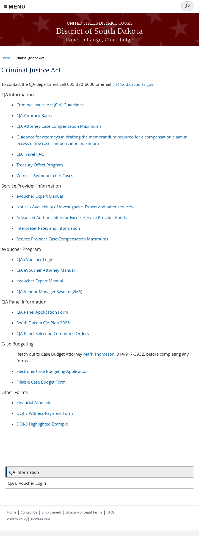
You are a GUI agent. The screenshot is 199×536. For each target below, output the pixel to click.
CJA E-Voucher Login (27, 483)
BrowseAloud (40, 519)
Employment (51, 512)
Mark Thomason (98, 354)
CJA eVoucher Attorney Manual (45, 270)
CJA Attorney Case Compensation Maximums (58, 126)
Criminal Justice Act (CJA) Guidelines (50, 104)
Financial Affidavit (33, 402)
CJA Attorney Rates (34, 115)
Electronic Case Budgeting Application (52, 371)
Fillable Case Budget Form (41, 382)
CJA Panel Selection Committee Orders (52, 333)
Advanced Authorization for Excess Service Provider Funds (71, 217)
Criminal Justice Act (29, 58)
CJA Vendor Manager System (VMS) (49, 291)
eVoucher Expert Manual (39, 196)
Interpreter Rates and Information (48, 228)
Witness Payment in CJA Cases (44, 175)
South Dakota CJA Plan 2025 (43, 322)
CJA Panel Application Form (42, 312)
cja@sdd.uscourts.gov (132, 84)
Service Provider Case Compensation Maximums (62, 239)
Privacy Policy (17, 519)
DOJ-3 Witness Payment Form (44, 413)
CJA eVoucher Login (34, 259)
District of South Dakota (99, 31)
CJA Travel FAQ (30, 154)
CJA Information (24, 472)
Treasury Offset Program (39, 165)
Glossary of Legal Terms (83, 512)
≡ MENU (15, 6)
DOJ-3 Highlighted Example (42, 424)
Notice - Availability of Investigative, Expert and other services (74, 206)
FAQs (111, 512)
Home (6, 58)
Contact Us (29, 512)
